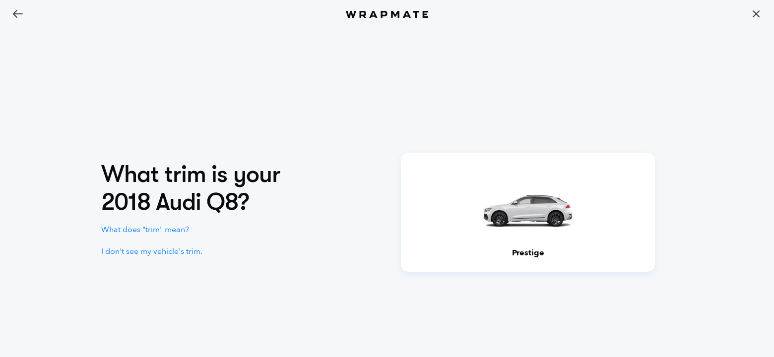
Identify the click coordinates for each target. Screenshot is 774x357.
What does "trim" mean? (145, 229)
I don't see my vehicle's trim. (151, 251)
